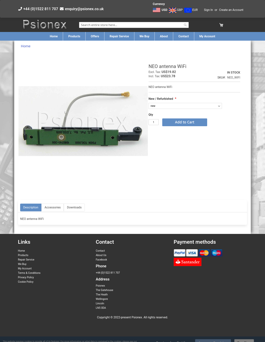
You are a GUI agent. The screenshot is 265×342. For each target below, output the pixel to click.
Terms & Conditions (29, 272)
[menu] (132, 36)
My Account (25, 268)
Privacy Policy (26, 277)
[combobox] (134, 25)
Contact (100, 250)
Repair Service (26, 259)
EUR (191, 10)
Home (25, 46)
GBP (176, 10)
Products (23, 255)
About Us (101, 255)
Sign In (208, 10)
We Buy (22, 264)
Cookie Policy (25, 281)
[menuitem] (54, 36)
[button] (160, 12)
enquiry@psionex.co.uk (84, 9)
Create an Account (231, 10)
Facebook (101, 259)
